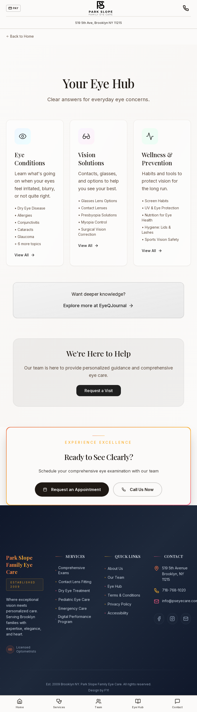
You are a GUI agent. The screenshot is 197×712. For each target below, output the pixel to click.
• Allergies (23, 215)
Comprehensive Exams (70, 570)
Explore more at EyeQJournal (98, 305)
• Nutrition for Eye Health (157, 217)
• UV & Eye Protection (160, 208)
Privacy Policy (118, 604)
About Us (114, 568)
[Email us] (186, 618)
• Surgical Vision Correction (92, 231)
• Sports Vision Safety (160, 239)
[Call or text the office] (186, 8)
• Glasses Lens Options (97, 201)
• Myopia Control (92, 222)
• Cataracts (24, 229)
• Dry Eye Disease (30, 208)
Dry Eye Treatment (72, 590)
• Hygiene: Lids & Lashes (156, 229)
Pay (13, 8)
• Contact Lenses (92, 208)
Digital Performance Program (73, 619)
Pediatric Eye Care (72, 599)
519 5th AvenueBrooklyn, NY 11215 (175, 574)
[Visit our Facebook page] (159, 618)
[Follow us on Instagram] (172, 618)
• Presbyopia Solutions (97, 215)
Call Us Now (137, 489)
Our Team (114, 577)
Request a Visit (99, 390)
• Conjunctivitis (27, 222)
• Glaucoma (24, 236)
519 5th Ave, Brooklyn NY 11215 (98, 23)
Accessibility (116, 613)
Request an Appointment (72, 489)
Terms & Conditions (122, 595)
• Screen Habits (155, 201)
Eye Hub (113, 586)
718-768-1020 (174, 590)
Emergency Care (71, 608)
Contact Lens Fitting (73, 582)
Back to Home (20, 36)
